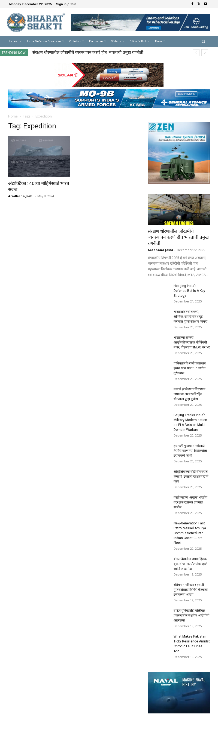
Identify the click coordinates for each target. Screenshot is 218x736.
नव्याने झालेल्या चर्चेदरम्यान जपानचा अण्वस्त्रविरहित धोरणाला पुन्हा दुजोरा (189, 394)
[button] (203, 41)
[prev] (196, 52)
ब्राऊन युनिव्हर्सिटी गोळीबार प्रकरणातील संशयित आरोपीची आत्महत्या (191, 615)
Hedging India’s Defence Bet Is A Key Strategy (189, 291)
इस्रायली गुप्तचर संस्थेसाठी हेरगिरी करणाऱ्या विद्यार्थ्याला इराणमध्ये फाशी (190, 450)
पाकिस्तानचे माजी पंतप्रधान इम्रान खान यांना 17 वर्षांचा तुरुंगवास (190, 368)
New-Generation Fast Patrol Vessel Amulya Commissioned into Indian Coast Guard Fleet (190, 533)
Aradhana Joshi (21, 196)
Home (13, 116)
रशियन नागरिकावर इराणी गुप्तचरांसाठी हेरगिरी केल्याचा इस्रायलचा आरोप (191, 589)
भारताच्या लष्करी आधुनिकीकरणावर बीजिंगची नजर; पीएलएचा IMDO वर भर (192, 342)
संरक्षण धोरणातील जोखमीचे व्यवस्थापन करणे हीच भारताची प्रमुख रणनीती (87, 52)
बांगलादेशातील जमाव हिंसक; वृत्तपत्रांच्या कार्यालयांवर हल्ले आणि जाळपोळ (190, 564)
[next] (204, 52)
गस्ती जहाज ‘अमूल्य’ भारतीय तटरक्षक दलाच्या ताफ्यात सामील (190, 502)
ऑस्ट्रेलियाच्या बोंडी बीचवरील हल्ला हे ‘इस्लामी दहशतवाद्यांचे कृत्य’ (191, 476)
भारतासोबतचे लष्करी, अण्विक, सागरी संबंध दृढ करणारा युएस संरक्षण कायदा (190, 316)
